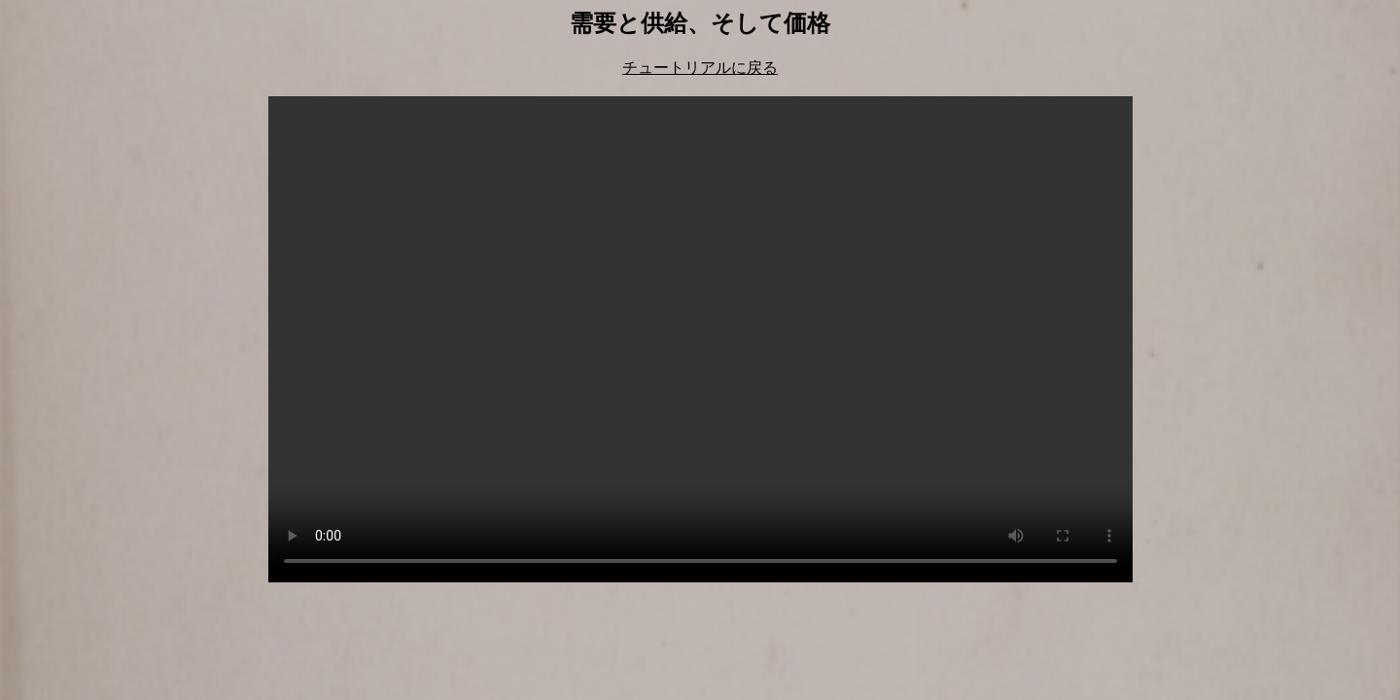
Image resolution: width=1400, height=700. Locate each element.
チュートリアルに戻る (700, 67)
